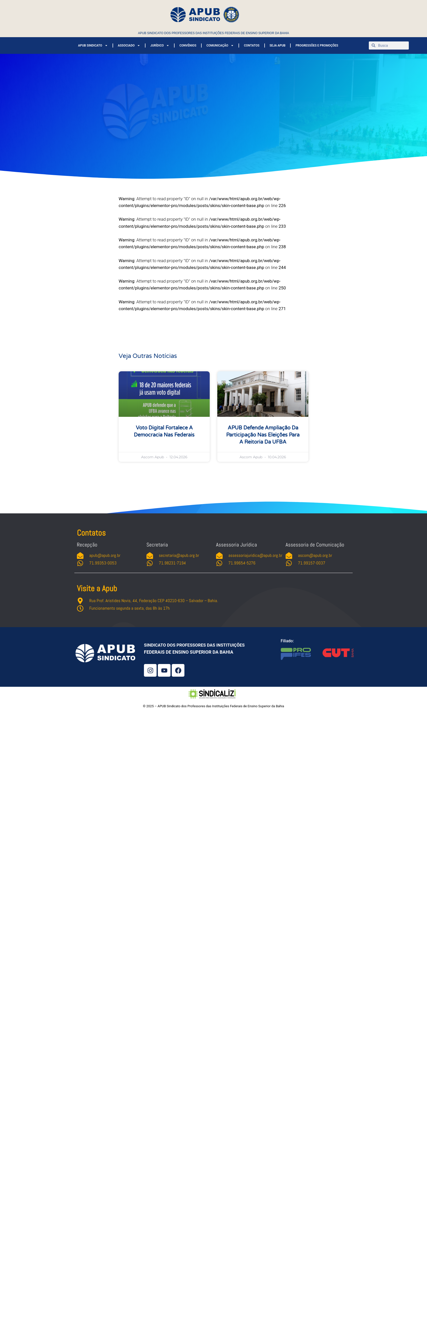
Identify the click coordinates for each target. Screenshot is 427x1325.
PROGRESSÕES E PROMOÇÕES (316, 45)
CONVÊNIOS (187, 45)
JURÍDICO (159, 45)
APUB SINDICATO (93, 45)
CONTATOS (251, 45)
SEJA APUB (278, 45)
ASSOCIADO (129, 45)
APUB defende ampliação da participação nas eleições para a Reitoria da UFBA (263, 435)
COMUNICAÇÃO (220, 45)
